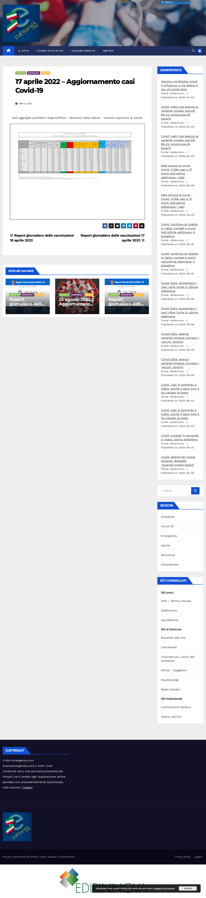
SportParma (169, 620)
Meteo (108, 50)
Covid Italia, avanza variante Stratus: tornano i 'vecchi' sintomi (180, 337)
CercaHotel (169, 647)
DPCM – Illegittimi (174, 670)
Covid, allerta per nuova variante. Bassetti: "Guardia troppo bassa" (178, 461)
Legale (27, 787)
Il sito (23, 50)
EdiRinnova (169, 610)
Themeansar (67, 856)
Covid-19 (20, 73)
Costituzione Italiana (176, 707)
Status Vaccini (171, 716)
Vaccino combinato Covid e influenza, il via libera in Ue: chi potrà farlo (179, 85)
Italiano (167, 2)
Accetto (188, 888)
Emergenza (33, 73)
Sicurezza (168, 555)
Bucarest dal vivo (173, 637)
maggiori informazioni (164, 888)
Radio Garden (170, 689)
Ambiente (168, 516)
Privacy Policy (183, 856)
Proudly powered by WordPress (21, 856)
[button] (193, 50)
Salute (45, 73)
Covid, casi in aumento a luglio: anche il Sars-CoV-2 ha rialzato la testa (180, 388)
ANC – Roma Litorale (176, 601)
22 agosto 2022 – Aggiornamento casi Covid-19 (76, 304)
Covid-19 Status (50, 50)
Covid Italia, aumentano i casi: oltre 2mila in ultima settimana (179, 287)
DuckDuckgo (170, 680)
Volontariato (83, 50)
